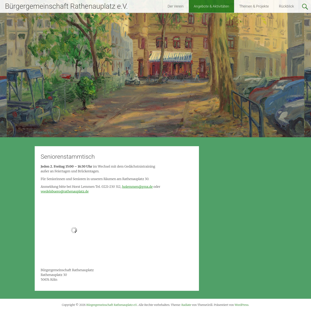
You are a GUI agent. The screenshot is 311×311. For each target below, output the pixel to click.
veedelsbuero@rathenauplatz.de (65, 191)
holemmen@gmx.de (137, 187)
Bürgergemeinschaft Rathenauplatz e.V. (66, 6)
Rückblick (286, 6)
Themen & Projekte (254, 6)
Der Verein (176, 6)
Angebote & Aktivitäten (211, 6)
